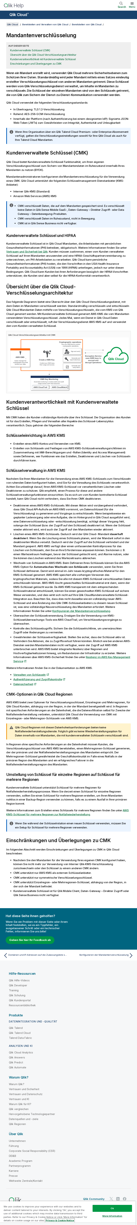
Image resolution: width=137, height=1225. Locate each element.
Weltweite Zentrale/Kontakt (25, 1180)
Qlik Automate (17, 1067)
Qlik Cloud (19, 14)
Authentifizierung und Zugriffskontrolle (37, 679)
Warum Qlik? (16, 1084)
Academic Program (20, 1160)
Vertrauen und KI (19, 1099)
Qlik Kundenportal (20, 1000)
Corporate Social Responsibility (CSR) (32, 1150)
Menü (132, 6)
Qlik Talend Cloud (20, 1032)
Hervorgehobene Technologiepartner (32, 1114)
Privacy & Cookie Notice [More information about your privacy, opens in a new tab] (60, 1220)
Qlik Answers (17, 1057)
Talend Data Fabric (20, 1037)
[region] (68, 1213)
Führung (14, 1145)
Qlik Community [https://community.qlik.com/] (94, 1199)
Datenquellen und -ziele (23, 1119)
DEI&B (12, 1155)
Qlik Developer (18, 985)
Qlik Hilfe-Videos (19, 980)
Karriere (14, 1170)
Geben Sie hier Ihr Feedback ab (30, 940)
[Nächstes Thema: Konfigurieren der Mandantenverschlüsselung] (102, 955)
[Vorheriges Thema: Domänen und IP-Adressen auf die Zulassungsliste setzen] (35, 955)
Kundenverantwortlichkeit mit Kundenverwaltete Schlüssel (43, 59)
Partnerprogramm (20, 1165)
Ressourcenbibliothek (22, 1005)
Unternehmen (17, 1140)
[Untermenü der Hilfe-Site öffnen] (5, 15)
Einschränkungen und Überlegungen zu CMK (35, 63)
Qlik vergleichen (19, 1109)
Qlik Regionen (17, 1123)
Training (14, 990)
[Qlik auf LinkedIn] (118, 1199)
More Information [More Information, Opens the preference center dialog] (112, 1215)
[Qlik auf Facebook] (124, 1199)
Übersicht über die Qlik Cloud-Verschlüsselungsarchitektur (43, 54)
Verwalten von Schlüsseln (29, 674)
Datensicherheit (23, 684)
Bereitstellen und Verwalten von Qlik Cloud (45, 24)
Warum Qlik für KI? (20, 1104)
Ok (112, 1208)
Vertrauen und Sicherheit (24, 1089)
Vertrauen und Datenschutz (25, 1094)
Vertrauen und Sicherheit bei (27, 251)
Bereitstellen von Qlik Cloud (87, 24)
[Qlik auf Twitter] (111, 1199)
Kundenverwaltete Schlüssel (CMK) (30, 50)
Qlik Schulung (17, 995)
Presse (13, 1175)
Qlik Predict (16, 1062)
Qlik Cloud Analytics (21, 1052)
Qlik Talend (16, 1027)
